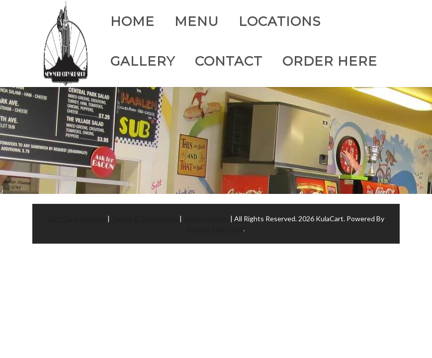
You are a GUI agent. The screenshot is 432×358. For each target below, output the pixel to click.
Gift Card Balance (76, 218)
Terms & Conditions (145, 218)
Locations (280, 21)
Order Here (329, 61)
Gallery (142, 61)
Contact (228, 61)
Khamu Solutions (215, 228)
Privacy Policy (206, 218)
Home (132, 21)
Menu (196, 21)
